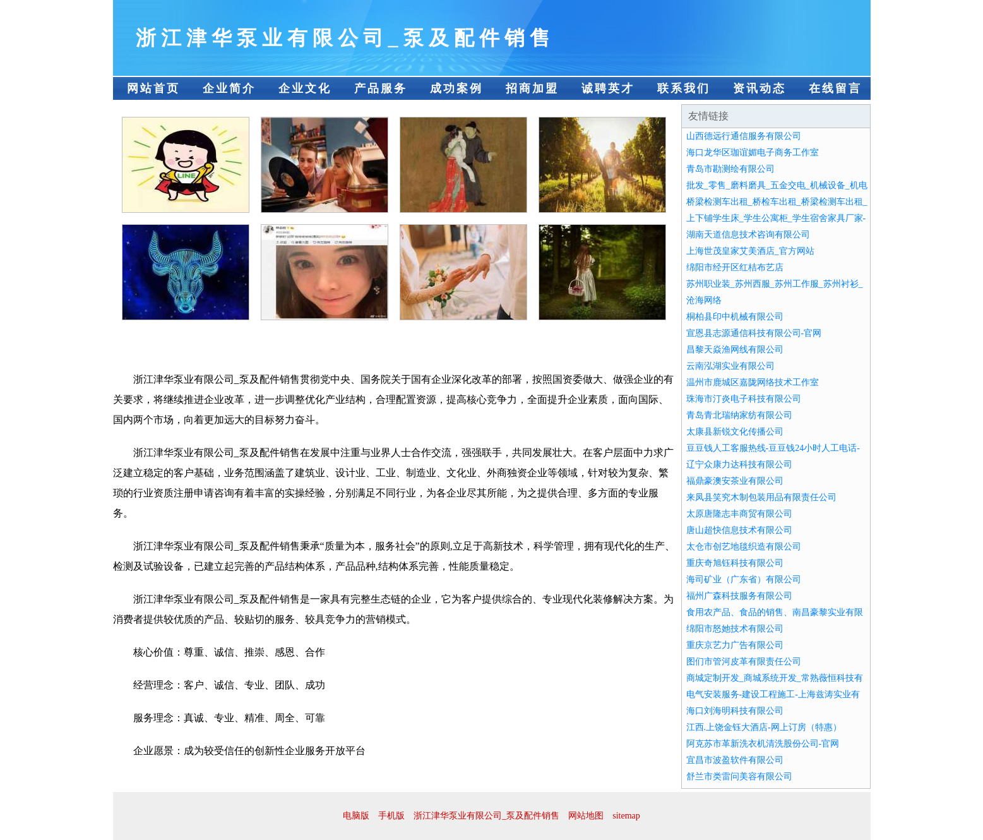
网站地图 (586, 815)
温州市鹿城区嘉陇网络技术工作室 (752, 382)
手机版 (391, 815)
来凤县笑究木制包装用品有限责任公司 (761, 497)
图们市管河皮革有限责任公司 (743, 661)
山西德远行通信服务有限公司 (743, 136)
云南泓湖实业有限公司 (730, 366)
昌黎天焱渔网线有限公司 (734, 349)
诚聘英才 (607, 88)
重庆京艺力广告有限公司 (734, 645)
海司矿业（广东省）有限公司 (743, 579)
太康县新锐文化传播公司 (734, 431)
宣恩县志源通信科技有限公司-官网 (754, 333)
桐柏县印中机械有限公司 (734, 316)
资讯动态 (759, 88)
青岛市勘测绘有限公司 (730, 169)
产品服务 (380, 88)
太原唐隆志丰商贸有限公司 (739, 514)
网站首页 (153, 88)
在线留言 (835, 88)
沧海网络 (704, 300)
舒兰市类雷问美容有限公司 (739, 776)
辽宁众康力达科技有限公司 (739, 464)
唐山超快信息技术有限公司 (739, 530)
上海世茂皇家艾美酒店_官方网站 (750, 251)
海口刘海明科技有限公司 (734, 711)
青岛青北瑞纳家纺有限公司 (739, 415)
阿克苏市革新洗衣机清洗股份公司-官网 (763, 743)
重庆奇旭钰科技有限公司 (734, 563)
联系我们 (683, 88)
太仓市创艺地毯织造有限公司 (743, 546)
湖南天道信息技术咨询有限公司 (748, 234)
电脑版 (356, 815)
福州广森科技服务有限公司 (739, 596)
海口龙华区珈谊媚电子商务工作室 (752, 152)
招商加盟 (532, 88)
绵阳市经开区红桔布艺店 (734, 267)
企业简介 (229, 88)
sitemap (626, 815)
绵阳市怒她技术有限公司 (734, 628)
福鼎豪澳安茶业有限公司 (734, 481)
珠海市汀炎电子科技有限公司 (743, 399)
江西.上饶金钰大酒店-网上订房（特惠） (764, 727)
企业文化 (304, 88)
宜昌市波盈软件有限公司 (734, 760)
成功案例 (456, 88)
